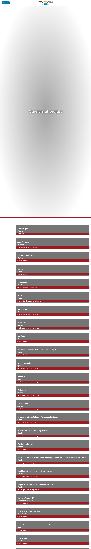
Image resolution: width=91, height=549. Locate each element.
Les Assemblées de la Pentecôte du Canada (45, 3)
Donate (5, 3)
